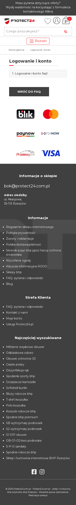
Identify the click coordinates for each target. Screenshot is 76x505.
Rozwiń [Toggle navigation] (38, 41)
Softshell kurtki (16, 388)
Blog (9, 284)
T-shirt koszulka (17, 399)
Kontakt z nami (17, 312)
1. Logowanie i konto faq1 (30, 73)
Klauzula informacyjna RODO (26, 266)
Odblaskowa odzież (19, 353)
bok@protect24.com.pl (27, 186)
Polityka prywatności (20, 233)
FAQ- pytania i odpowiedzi (24, 278)
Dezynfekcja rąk (17, 370)
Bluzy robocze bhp (19, 394)
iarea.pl (43, 495)
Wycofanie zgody (18, 260)
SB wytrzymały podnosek (24, 423)
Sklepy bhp (14, 272)
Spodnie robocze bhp (21, 452)
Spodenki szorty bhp (20, 376)
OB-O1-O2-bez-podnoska (24, 440)
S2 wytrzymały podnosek (24, 429)
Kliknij (49, 11)
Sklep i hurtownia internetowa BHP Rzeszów (38, 458)
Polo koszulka (16, 405)
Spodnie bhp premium (22, 417)
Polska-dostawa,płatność (23, 244)
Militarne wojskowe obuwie (25, 347)
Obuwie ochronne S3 (21, 358)
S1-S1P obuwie (16, 435)
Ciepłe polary (15, 364)
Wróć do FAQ (29, 91)
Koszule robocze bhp (21, 411)
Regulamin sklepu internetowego (30, 227)
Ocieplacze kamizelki (21, 382)
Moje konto (14, 318)
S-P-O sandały (16, 446)
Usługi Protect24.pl (19, 324)
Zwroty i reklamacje (20, 238)
